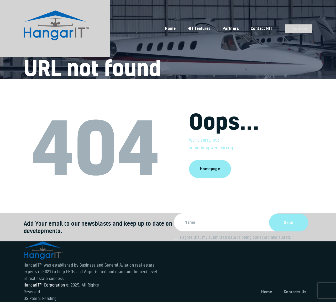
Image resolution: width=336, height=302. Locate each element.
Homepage (210, 168)
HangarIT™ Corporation (44, 285)
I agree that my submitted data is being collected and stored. (235, 237)
